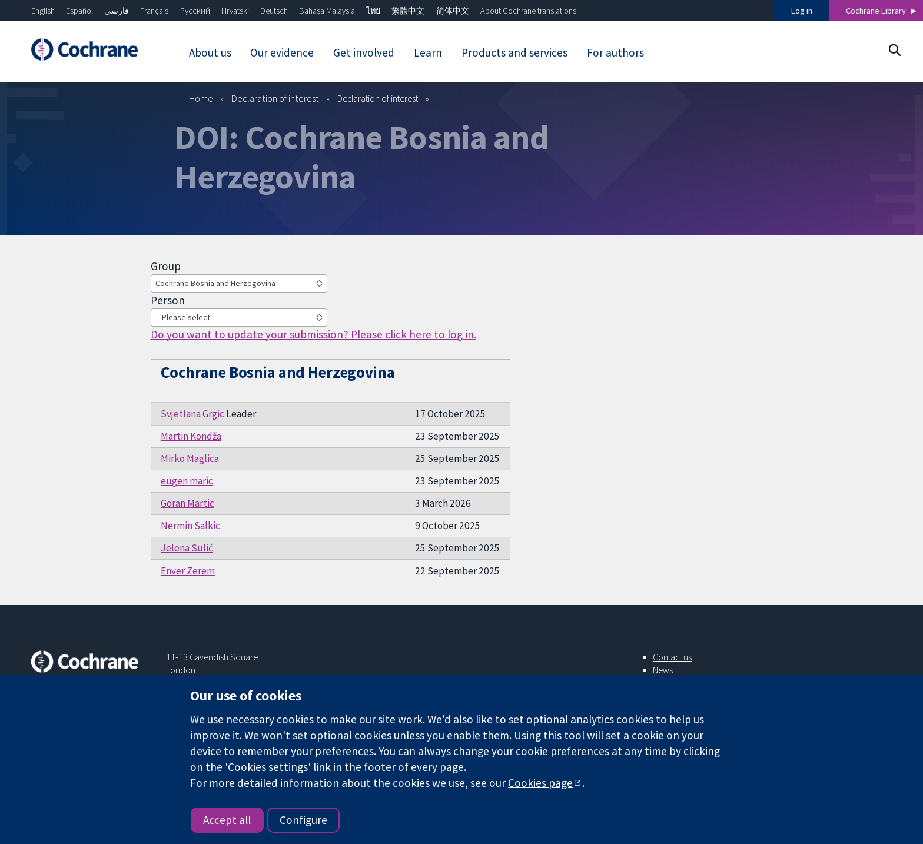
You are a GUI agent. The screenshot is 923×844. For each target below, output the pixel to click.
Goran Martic (187, 503)
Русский (195, 10)
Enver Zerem (188, 570)
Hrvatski (235, 10)
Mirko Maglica (190, 458)
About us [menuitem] (210, 52)
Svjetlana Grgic (192, 413)
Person (168, 300)
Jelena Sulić (187, 547)
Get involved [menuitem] (363, 52)
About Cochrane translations (528, 10)
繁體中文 (407, 10)
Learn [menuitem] (428, 52)
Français (154, 10)
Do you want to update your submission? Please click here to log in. (313, 334)
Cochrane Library (876, 10)
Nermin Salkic (190, 525)
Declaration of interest (275, 98)
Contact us (672, 657)
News (663, 670)
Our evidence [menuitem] (282, 52)
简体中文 (452, 10)
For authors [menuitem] (615, 52)
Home (201, 98)
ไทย (373, 10)
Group (166, 266)
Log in (801, 10)
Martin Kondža (191, 436)
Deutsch (274, 10)
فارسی (116, 10)
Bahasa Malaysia (327, 10)
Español (79, 10)
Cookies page (540, 783)
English (43, 10)
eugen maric (187, 480)
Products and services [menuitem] (514, 52)
